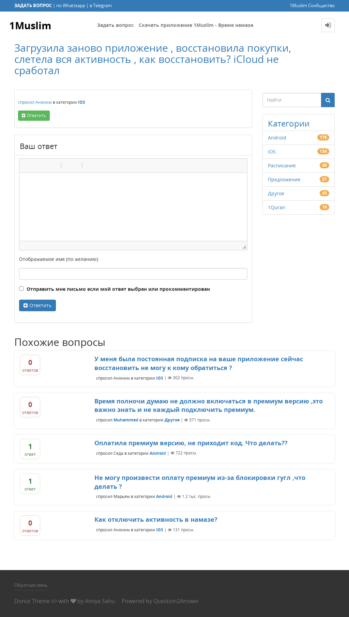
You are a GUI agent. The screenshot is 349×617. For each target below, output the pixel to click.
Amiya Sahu (100, 601)
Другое (276, 193)
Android (277, 137)
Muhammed (125, 420)
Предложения (284, 179)
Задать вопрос (115, 25)
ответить (36, 115)
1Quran (276, 207)
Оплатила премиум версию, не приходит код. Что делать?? (191, 443)
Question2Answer (176, 601)
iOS (81, 102)
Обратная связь (31, 585)
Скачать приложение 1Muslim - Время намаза (196, 25)
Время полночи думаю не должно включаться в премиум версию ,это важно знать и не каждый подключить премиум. (208, 405)
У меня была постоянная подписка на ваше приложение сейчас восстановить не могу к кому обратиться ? (198, 363)
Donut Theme (32, 601)
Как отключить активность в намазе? (155, 519)
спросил (26, 102)
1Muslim (30, 25)
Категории (288, 123)
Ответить (40, 305)
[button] (27, 165)
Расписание (282, 165)
